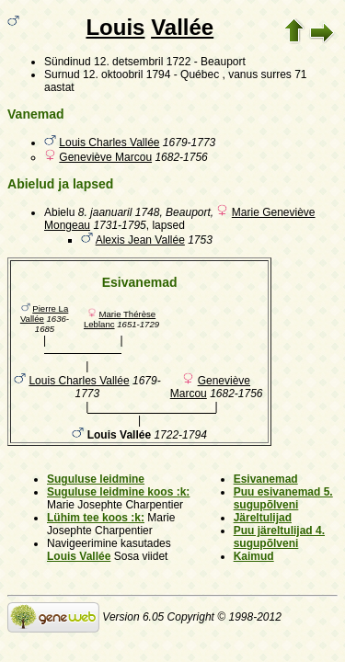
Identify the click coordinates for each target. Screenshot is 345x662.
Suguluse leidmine (95, 479)
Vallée (182, 27)
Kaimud (254, 556)
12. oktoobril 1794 (126, 74)
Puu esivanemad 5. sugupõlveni (283, 498)
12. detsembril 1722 (142, 61)
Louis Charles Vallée (109, 142)
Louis (115, 27)
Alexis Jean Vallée (140, 240)
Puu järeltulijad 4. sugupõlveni (279, 537)
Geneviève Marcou (105, 157)
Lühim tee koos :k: (95, 517)
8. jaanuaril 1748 (119, 212)
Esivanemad (266, 479)
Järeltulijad (263, 517)
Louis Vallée (78, 556)
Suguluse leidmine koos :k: (118, 491)
